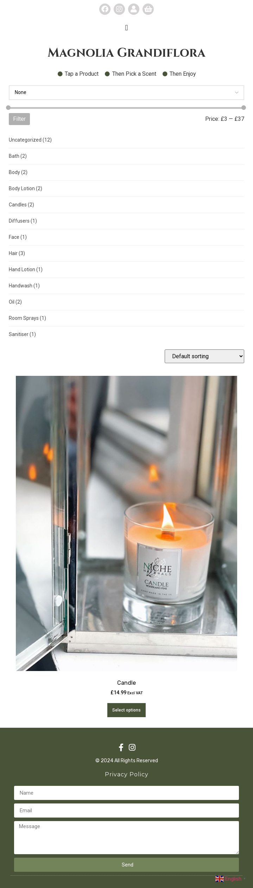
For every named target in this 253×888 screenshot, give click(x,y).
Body (18, 172)
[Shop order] (204, 356)
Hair (17, 253)
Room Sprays (27, 318)
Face (18, 237)
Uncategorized (30, 140)
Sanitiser (22, 334)
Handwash (24, 285)
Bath (18, 156)
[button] (126, 27)
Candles (21, 204)
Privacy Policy (126, 774)
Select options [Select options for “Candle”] (126, 710)
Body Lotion (25, 188)
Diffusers (23, 221)
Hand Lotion (26, 269)
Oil (15, 302)
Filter (19, 119)
